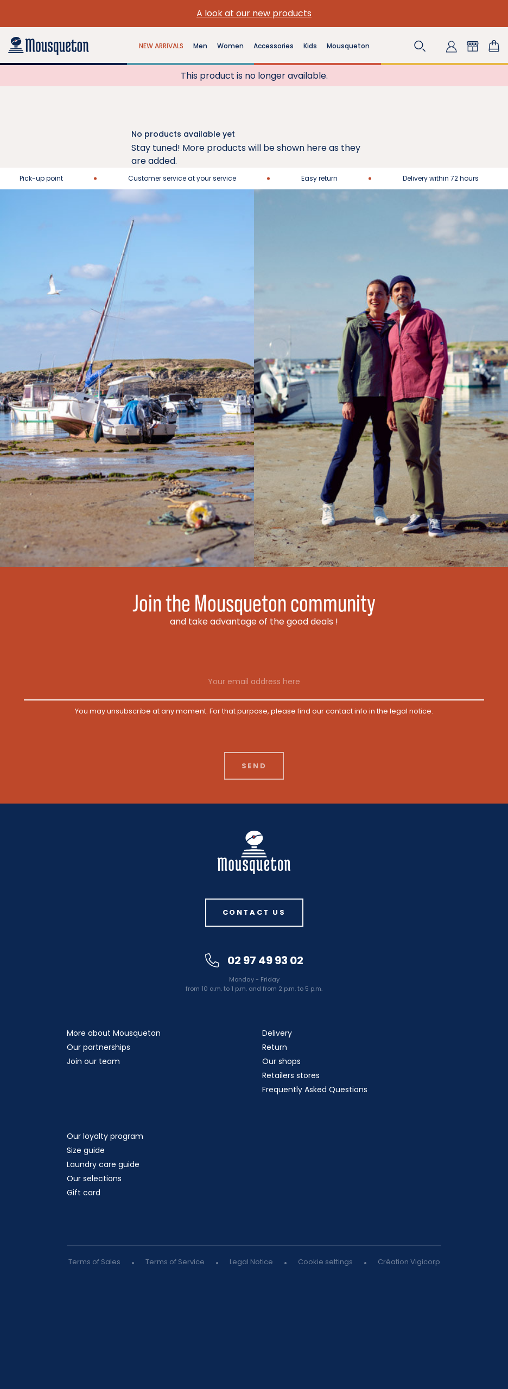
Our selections (94, 1178)
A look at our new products (254, 13)
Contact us (254, 912)
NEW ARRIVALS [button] (161, 45)
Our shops (281, 1061)
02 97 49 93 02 (254, 960)
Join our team (93, 1061)
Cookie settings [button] (325, 1262)
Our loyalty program (105, 1136)
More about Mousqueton (114, 1033)
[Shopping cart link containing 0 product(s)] (494, 46)
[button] (420, 46)
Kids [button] (310, 45)
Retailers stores (291, 1075)
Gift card (83, 1192)
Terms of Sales (94, 1262)
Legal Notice (251, 1262)
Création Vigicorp (409, 1262)
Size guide (86, 1150)
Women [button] (230, 45)
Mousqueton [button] (348, 45)
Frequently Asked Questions (314, 1089)
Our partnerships (98, 1047)
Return (274, 1047)
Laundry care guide (103, 1164)
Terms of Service (175, 1262)
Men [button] (200, 45)
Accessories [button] (273, 45)
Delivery (277, 1033)
